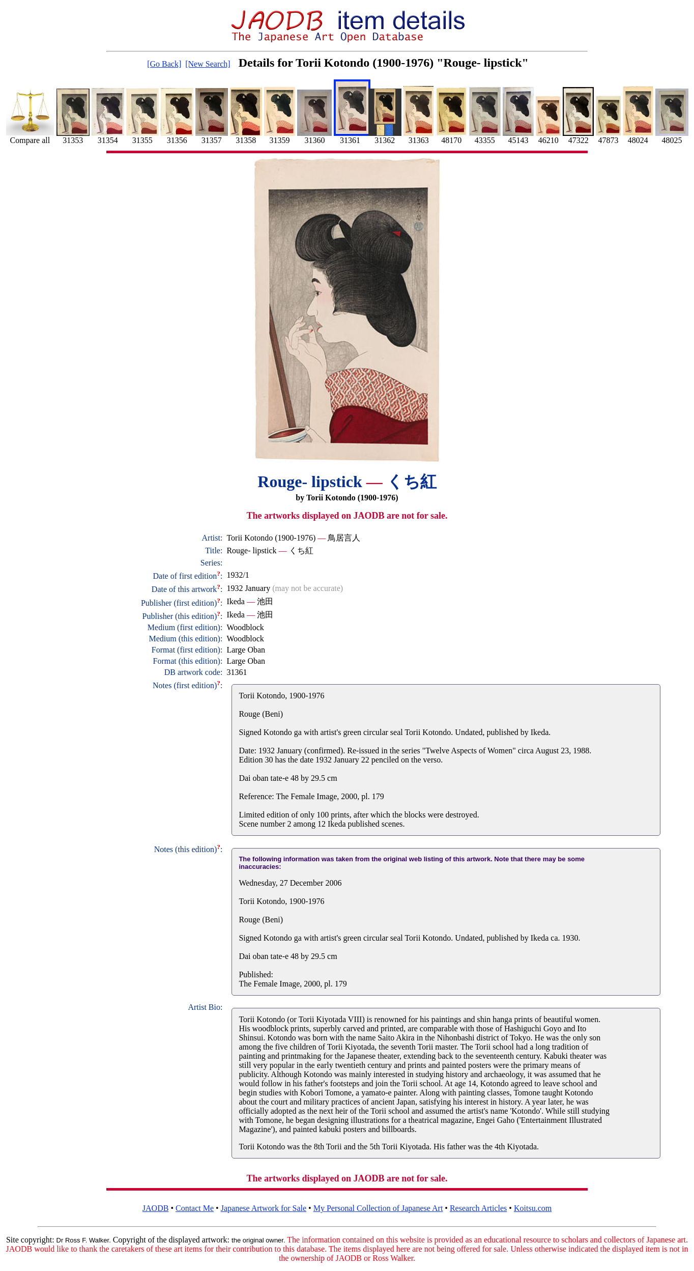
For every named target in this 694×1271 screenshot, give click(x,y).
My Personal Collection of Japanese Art (378, 1208)
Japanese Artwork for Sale (263, 1208)
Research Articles (478, 1208)
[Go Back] (164, 64)
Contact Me (195, 1208)
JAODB (155, 1208)
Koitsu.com (533, 1208)
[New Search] (207, 64)
